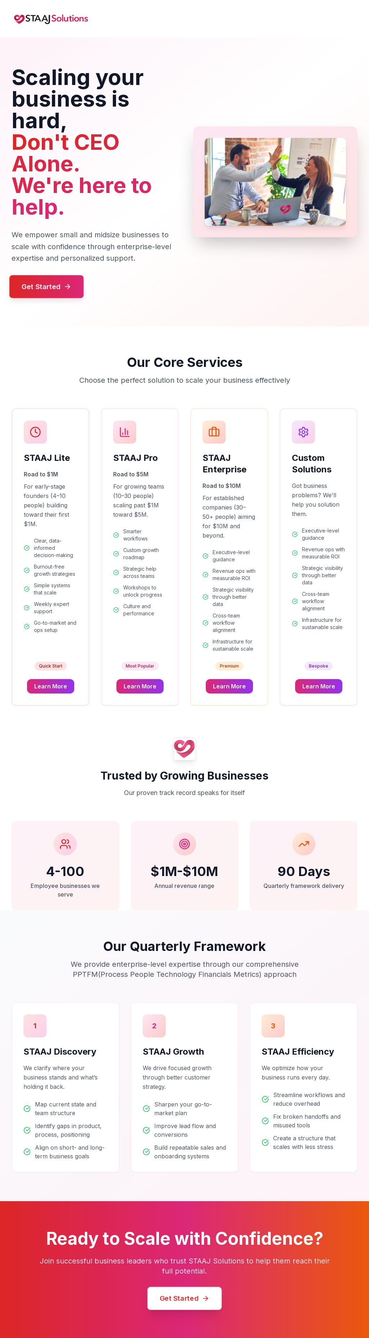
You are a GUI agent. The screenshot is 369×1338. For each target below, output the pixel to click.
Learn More (50, 686)
